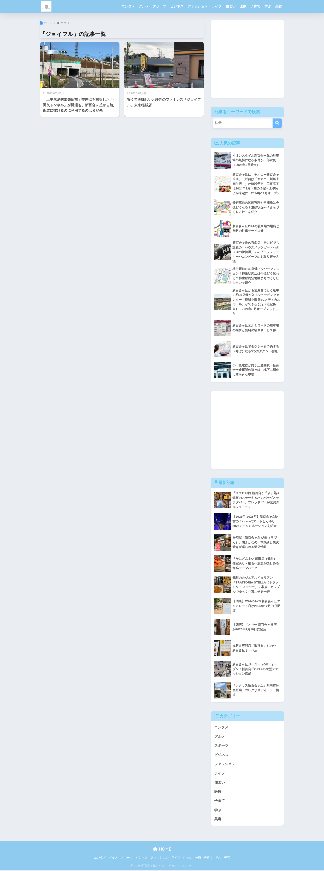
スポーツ (159, 6)
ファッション (197, 6)
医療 (243, 6)
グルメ (144, 6)
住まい (231, 6)
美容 (278, 6)
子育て (255, 6)
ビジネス (176, 6)
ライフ (217, 6)
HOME (162, 850)
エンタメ (128, 6)
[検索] (277, 123)
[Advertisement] (247, 62)
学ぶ (267, 6)
